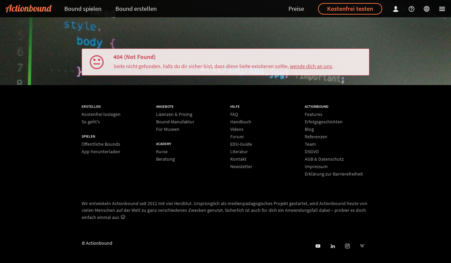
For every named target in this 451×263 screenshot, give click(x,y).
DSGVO (312, 151)
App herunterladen (101, 151)
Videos (236, 129)
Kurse (162, 152)
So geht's (91, 121)
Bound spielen (83, 9)
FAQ (234, 114)
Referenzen (316, 137)
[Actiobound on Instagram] (347, 246)
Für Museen (167, 129)
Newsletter (241, 166)
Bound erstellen (136, 9)
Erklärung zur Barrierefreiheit (334, 174)
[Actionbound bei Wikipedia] (362, 246)
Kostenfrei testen (350, 9)
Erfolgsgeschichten (324, 122)
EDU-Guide (241, 144)
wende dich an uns (311, 66)
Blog (309, 129)
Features (313, 114)
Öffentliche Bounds (101, 144)
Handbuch (240, 122)
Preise (296, 9)
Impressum (316, 166)
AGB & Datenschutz (324, 159)
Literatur (239, 151)
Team (310, 144)
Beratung (165, 159)
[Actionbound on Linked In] (332, 246)
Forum (237, 137)
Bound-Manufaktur (175, 122)
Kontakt (238, 159)
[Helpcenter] (412, 8)
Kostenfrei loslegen (101, 114)
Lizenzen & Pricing (174, 114)
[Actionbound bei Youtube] (318, 246)
